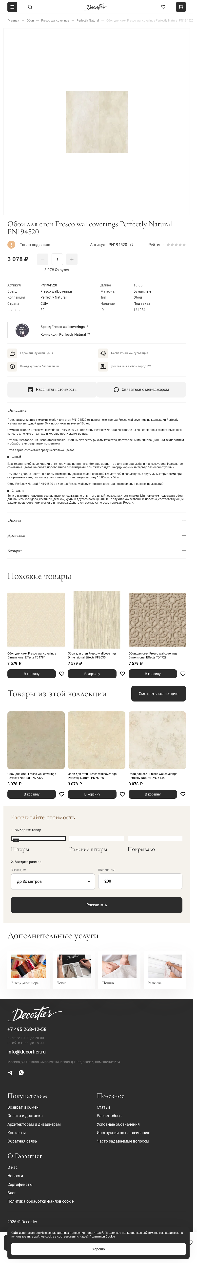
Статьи (103, 1107)
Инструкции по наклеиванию (123, 1132)
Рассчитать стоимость (52, 390)
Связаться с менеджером (141, 390)
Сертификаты (20, 1184)
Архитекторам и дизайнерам (34, 1124)
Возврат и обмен (23, 1107)
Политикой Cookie (102, 1236)
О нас (12, 1167)
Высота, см (18, 870)
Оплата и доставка (25, 1115)
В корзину (31, 674)
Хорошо (98, 1249)
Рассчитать (96, 905)
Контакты (16, 1132)
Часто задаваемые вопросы (123, 1141)
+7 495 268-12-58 (27, 1029)
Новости (15, 1175)
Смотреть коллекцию (158, 693)
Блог (11, 1193)
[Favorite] (190, 1243)
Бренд (64, 326)
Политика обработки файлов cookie (40, 1201)
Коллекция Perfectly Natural (65, 334)
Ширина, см (106, 870)
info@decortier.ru (26, 1052)
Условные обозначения (118, 1124)
